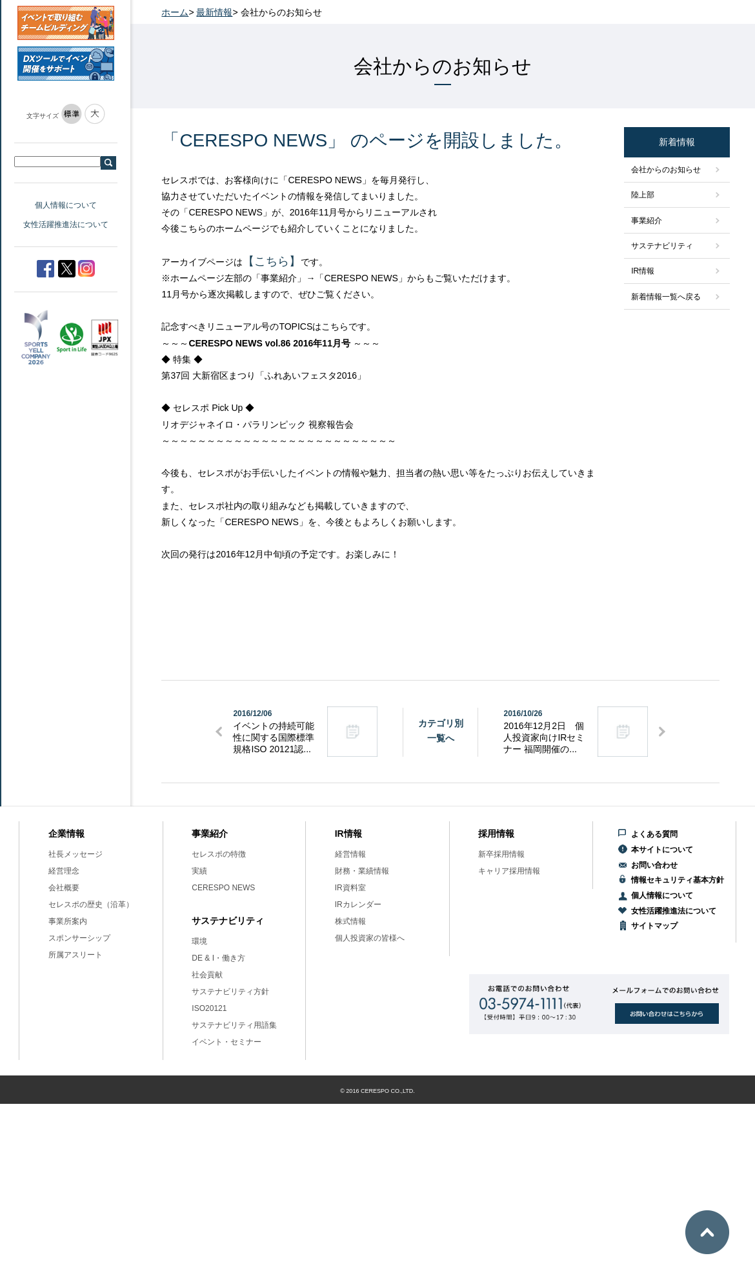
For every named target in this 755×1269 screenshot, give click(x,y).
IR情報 (642, 270)
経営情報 (350, 854)
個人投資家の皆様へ (370, 938)
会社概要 (63, 887)
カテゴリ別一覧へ (440, 730)
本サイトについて (662, 849)
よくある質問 (654, 834)
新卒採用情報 (501, 854)
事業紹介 (646, 220)
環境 (199, 941)
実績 (199, 870)
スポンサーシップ (79, 938)
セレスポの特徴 (219, 854)
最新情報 (214, 12)
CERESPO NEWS (223, 887)
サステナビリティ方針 (230, 991)
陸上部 (642, 194)
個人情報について (66, 205)
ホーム (174, 12)
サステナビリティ (662, 245)
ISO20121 (209, 1008)
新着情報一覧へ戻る (666, 296)
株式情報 (350, 921)
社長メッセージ (75, 854)
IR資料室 (350, 887)
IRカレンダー (358, 904)
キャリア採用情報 (509, 870)
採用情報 (496, 833)
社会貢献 (207, 974)
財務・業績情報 (362, 870)
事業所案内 (67, 921)
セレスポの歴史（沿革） (91, 904)
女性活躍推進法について (65, 224)
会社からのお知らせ (666, 169)
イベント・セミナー (226, 1041)
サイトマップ (654, 925)
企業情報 (66, 833)
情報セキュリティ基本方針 (677, 879)
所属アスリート (75, 954)
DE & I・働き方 (218, 958)
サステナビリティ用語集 (234, 1025)
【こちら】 (272, 261)
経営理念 (63, 870)
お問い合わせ (654, 865)
